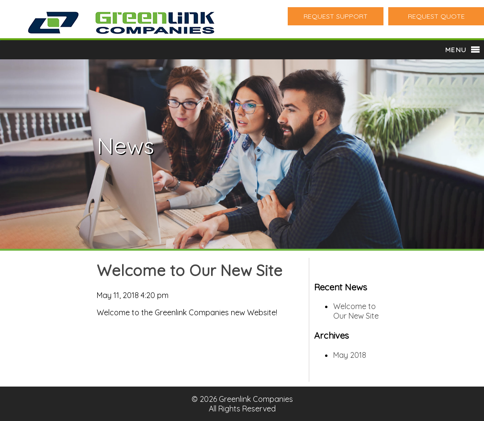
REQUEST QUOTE (436, 16)
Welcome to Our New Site (189, 270)
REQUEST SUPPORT (336, 16)
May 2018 (349, 355)
